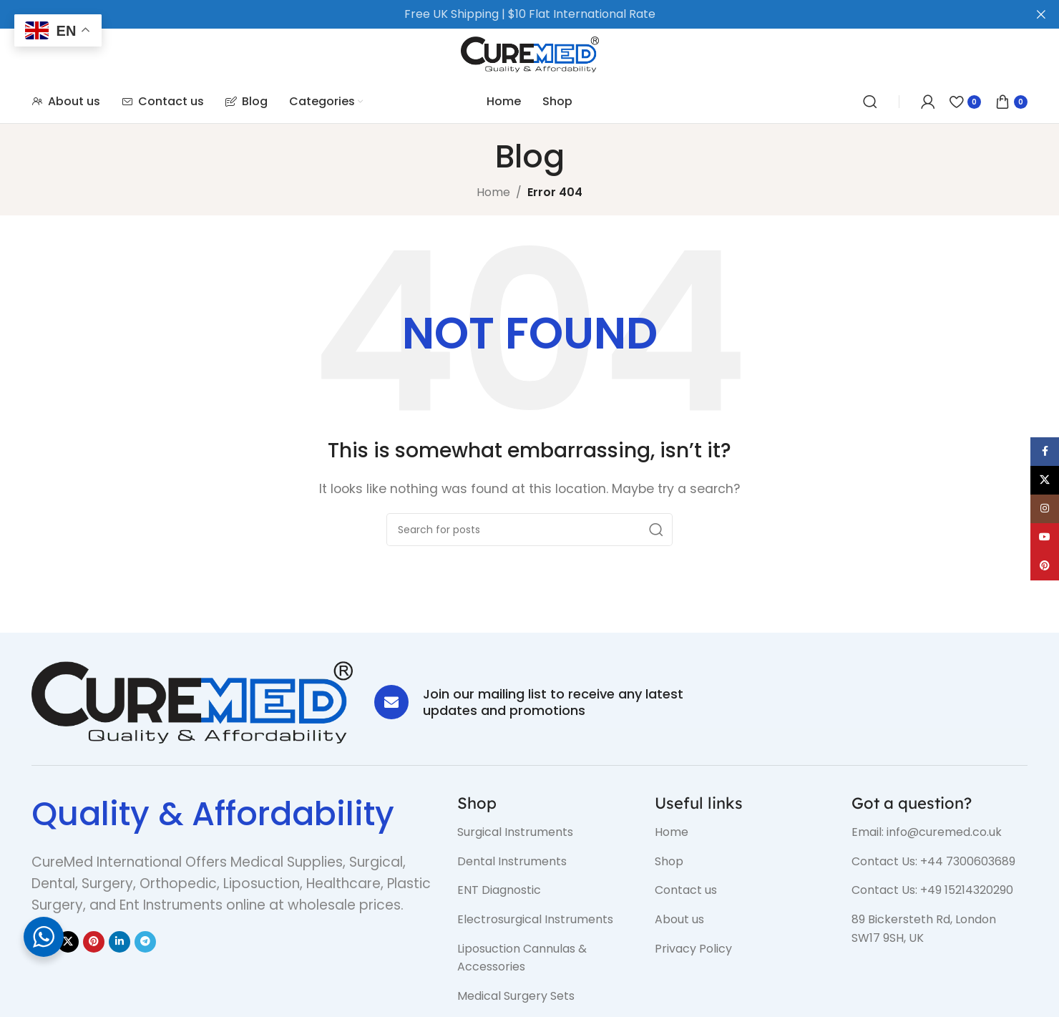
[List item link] (545, 832)
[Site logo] (530, 53)
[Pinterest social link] (93, 942)
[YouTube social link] (1044, 537)
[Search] (870, 101)
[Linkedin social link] (119, 942)
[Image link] (192, 702)
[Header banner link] (508, 14)
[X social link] (68, 942)
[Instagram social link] (1044, 509)
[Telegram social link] (145, 942)
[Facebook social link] (1044, 451)
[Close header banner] (1041, 14)
